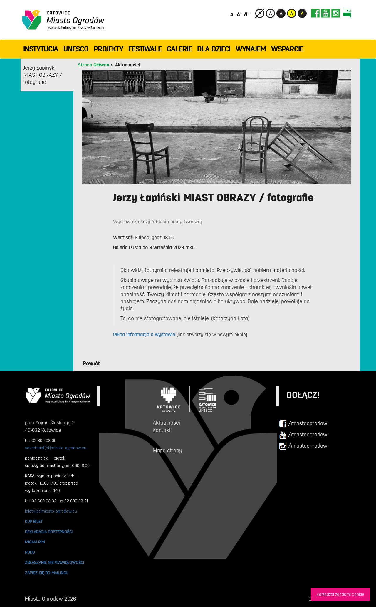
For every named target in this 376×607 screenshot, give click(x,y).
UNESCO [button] (75, 49)
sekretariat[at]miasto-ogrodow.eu (55, 448)
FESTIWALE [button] (145, 49)
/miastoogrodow (303, 424)
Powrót (91, 363)
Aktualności (127, 65)
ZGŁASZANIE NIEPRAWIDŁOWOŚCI (54, 563)
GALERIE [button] (179, 49)
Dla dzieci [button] (213, 49)
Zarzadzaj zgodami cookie (340, 594)
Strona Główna (93, 65)
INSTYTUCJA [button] (40, 49)
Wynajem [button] (251, 49)
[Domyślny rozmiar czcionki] (232, 14)
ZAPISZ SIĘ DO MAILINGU (46, 573)
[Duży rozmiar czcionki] (247, 14)
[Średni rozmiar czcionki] (239, 14)
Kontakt (162, 430)
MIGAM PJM (35, 542)
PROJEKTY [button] (108, 49)
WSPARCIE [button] (287, 49)
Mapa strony (167, 450)
